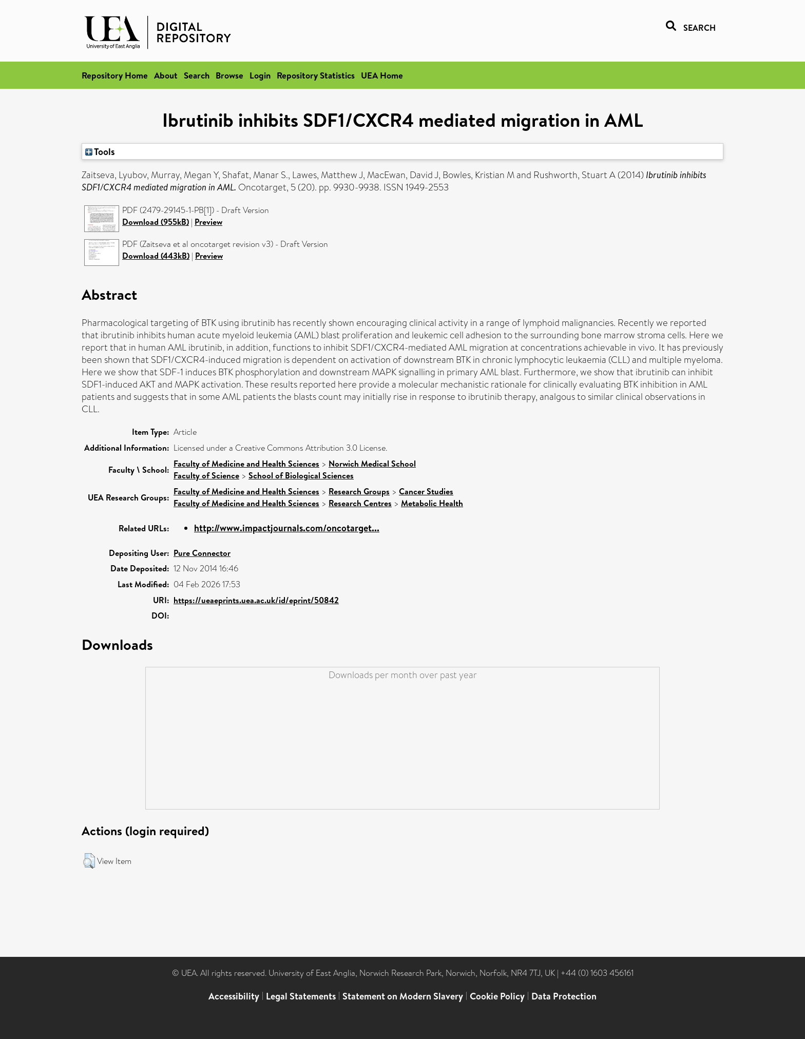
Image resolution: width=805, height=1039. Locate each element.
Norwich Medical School (372, 463)
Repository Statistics (316, 75)
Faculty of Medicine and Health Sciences (246, 463)
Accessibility (233, 996)
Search (196, 75)
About (166, 75)
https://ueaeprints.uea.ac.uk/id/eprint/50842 (256, 600)
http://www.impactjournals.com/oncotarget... (286, 528)
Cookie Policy (497, 996)
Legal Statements (301, 996)
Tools (100, 151)
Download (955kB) (155, 221)
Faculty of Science (206, 475)
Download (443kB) (155, 255)
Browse (229, 75)
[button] (89, 861)
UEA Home (382, 75)
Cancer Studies (426, 491)
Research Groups (359, 491)
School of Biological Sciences (301, 475)
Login (260, 75)
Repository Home (115, 75)
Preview (208, 221)
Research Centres (360, 503)
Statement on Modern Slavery (402, 996)
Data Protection (564, 996)
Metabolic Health (432, 503)
